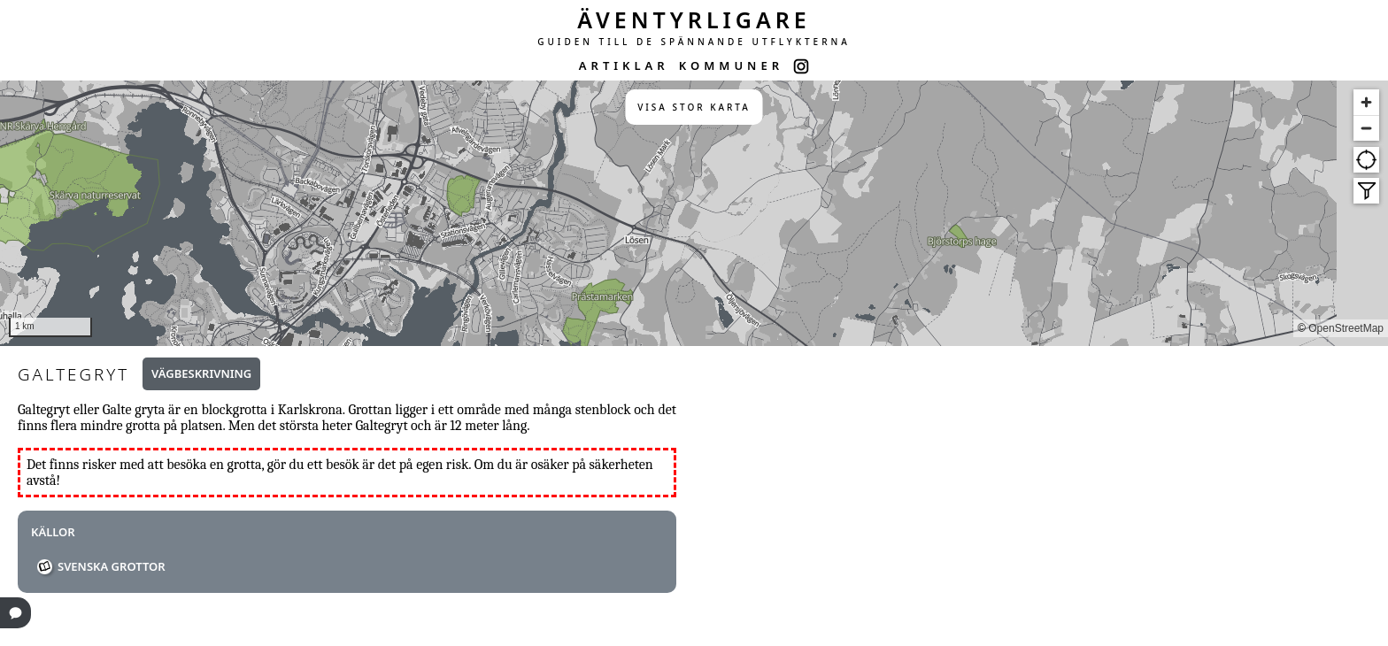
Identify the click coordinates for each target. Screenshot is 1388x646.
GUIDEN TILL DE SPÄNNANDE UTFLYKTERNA (694, 41)
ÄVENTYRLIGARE (694, 19)
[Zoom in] (1366, 102)
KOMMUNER (731, 65)
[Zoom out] (1366, 128)
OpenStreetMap (1346, 328)
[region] (694, 213)
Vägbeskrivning (201, 373)
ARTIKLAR (624, 65)
